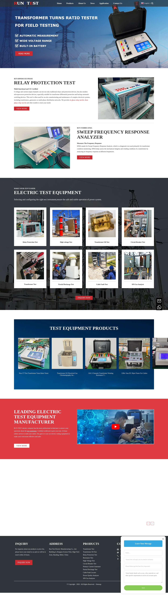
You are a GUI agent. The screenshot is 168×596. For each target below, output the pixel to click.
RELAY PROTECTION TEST (44, 82)
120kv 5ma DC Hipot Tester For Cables (134, 373)
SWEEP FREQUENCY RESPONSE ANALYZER (113, 134)
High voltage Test (66, 242)
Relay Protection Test (30, 242)
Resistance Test (88, 558)
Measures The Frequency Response (89, 143)
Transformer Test (30, 284)
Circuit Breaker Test (138, 242)
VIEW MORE (21, 446)
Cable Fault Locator (89, 572)
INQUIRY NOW (84, 298)
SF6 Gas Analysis (138, 284)
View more (21, 109)
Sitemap (98, 584)
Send (143, 588)
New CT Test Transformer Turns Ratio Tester (33, 373)
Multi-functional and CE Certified (26, 89)
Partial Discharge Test (66, 284)
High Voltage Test (89, 561)
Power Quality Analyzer (91, 575)
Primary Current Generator (92, 566)
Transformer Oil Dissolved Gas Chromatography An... (67, 374)
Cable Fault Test (102, 284)
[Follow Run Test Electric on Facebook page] (118, 568)
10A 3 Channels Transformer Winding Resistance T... (100, 374)
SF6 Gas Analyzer (89, 578)
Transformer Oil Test (102, 242)
